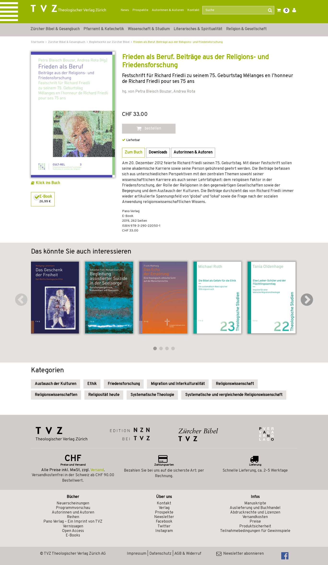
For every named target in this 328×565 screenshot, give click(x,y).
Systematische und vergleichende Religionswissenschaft (233, 395)
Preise (255, 521)
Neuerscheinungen (73, 503)
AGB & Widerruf (187, 553)
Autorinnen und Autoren (73, 512)
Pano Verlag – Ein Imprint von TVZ (72, 521)
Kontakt (193, 10)
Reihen (73, 517)
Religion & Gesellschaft (246, 29)
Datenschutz (160, 553)
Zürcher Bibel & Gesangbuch (55, 29)
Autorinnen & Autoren (168, 10)
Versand (97, 470)
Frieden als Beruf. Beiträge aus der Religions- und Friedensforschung (178, 42)
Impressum (136, 553)
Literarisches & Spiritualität (198, 29)
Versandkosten (255, 517)
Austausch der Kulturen (55, 384)
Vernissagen (73, 526)
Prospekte (140, 10)
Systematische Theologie (152, 395)
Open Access (73, 531)
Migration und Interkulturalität (178, 384)
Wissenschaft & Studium (149, 29)
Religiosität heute (103, 395)
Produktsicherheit (255, 526)
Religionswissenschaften (56, 395)
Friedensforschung (124, 384)
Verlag (164, 508)
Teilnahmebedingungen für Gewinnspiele (255, 531)
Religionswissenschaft (235, 384)
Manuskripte (255, 503)
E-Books (73, 535)
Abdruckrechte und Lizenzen (255, 512)
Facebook (164, 521)
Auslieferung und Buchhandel (255, 508)
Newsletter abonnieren (240, 553)
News (125, 10)
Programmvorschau (73, 508)
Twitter (164, 526)
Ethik (92, 384)
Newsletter (164, 517)
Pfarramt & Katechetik (103, 29)
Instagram (164, 531)
